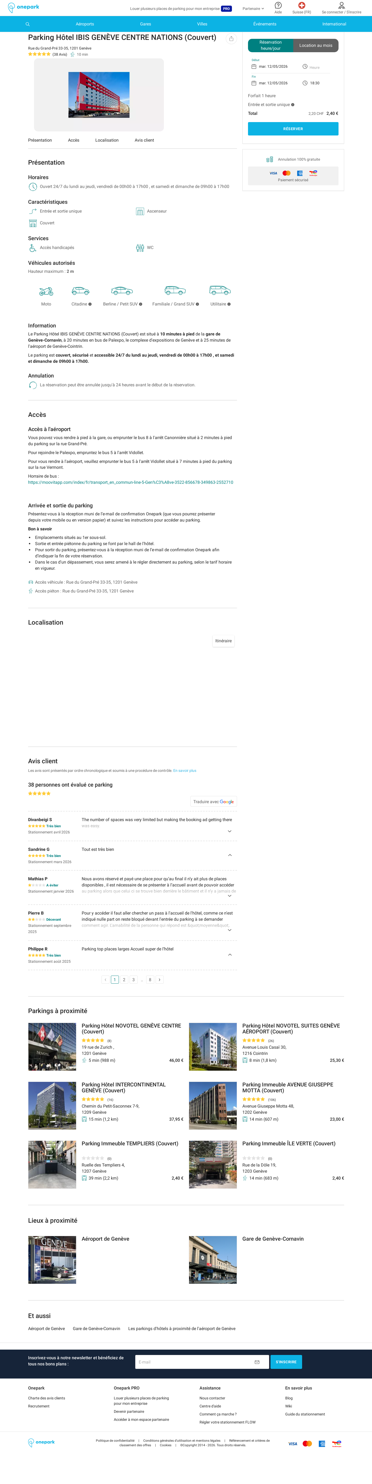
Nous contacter (212, 1413)
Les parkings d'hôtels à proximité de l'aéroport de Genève (181, 1343)
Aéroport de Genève (46, 1343)
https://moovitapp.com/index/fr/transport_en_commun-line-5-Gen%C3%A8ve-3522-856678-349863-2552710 (130, 498)
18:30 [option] (315, 99)
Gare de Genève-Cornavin (96, 1343)
